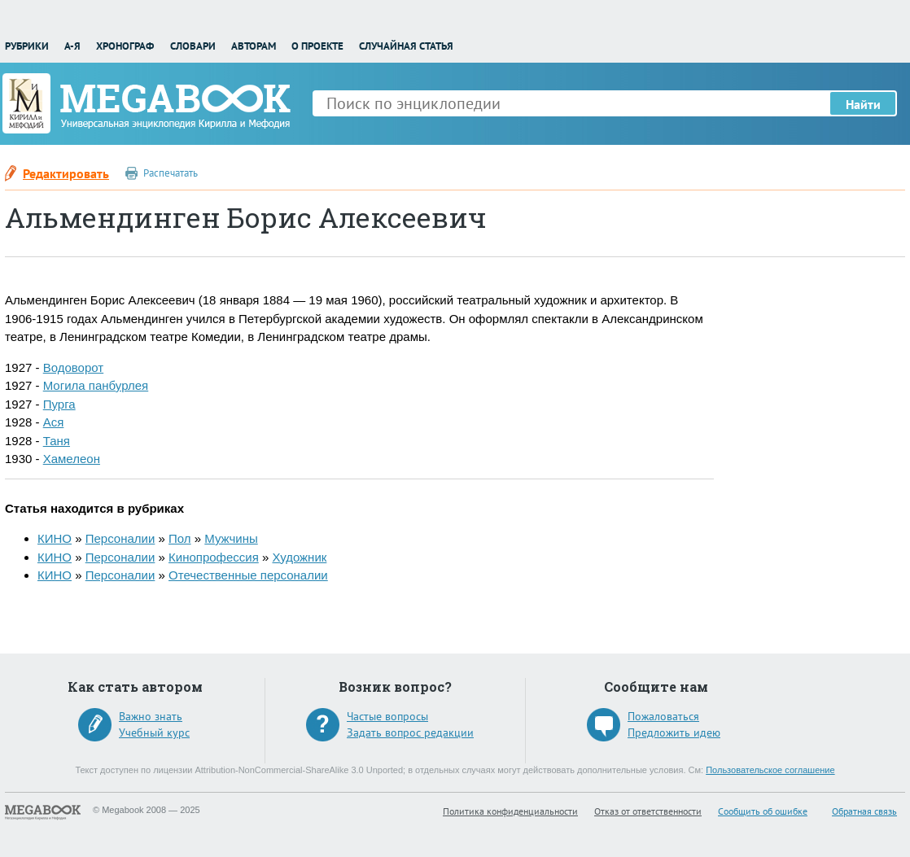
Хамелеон (71, 459)
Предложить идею (674, 732)
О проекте (317, 46)
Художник (299, 557)
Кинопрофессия (213, 557)
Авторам (253, 46)
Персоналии (120, 538)
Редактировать (66, 173)
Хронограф (125, 46)
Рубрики (27, 46)
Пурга (59, 404)
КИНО (54, 538)
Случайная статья (406, 46)
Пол (179, 538)
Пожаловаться (663, 716)
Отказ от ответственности (648, 811)
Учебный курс (154, 732)
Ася (53, 422)
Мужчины (230, 538)
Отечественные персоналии (248, 575)
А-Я (72, 46)
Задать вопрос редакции (410, 732)
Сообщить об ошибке (762, 811)
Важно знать (150, 716)
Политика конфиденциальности (510, 811)
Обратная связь (864, 811)
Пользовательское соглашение (770, 770)
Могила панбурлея (96, 385)
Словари (193, 46)
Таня (56, 441)
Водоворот (73, 367)
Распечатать (170, 173)
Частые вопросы (387, 716)
